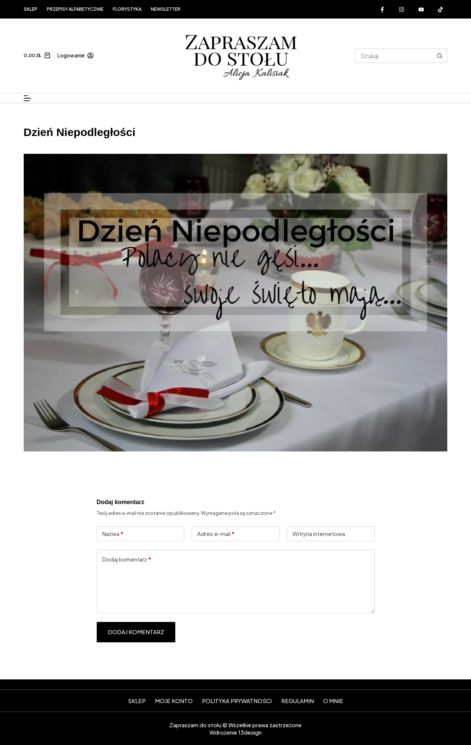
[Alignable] (441, 9)
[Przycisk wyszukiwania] (439, 55)
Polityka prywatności (237, 700)
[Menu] (27, 98)
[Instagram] (402, 9)
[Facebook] (382, 9)
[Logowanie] (75, 55)
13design (250, 732)
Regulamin (297, 700)
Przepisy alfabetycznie (75, 9)
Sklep (30, 9)
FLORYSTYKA (127, 9)
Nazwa (112, 534)
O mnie (333, 700)
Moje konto (174, 700)
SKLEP (137, 700)
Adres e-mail (216, 534)
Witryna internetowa (318, 533)
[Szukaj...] (393, 55)
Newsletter (165, 9)
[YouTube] (421, 9)
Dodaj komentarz (126, 559)
